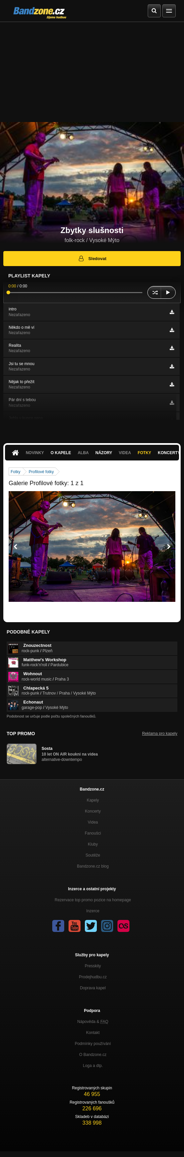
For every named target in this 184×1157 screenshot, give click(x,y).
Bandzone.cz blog (92, 866)
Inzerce (92, 911)
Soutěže (93, 855)
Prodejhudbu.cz (92, 977)
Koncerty (92, 811)
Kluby (93, 844)
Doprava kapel (92, 988)
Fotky (144, 452)
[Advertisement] (92, 72)
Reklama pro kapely (159, 733)
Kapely (93, 800)
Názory (103, 452)
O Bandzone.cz (92, 1054)
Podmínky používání (93, 1043)
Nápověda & (92, 1021)
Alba (83, 452)
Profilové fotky (41, 471)
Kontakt (93, 1032)
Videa (125, 452)
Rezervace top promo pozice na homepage (93, 900)
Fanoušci (93, 833)
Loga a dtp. (93, 1065)
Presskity (93, 966)
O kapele (61, 452)
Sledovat (92, 258)
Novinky (35, 452)
